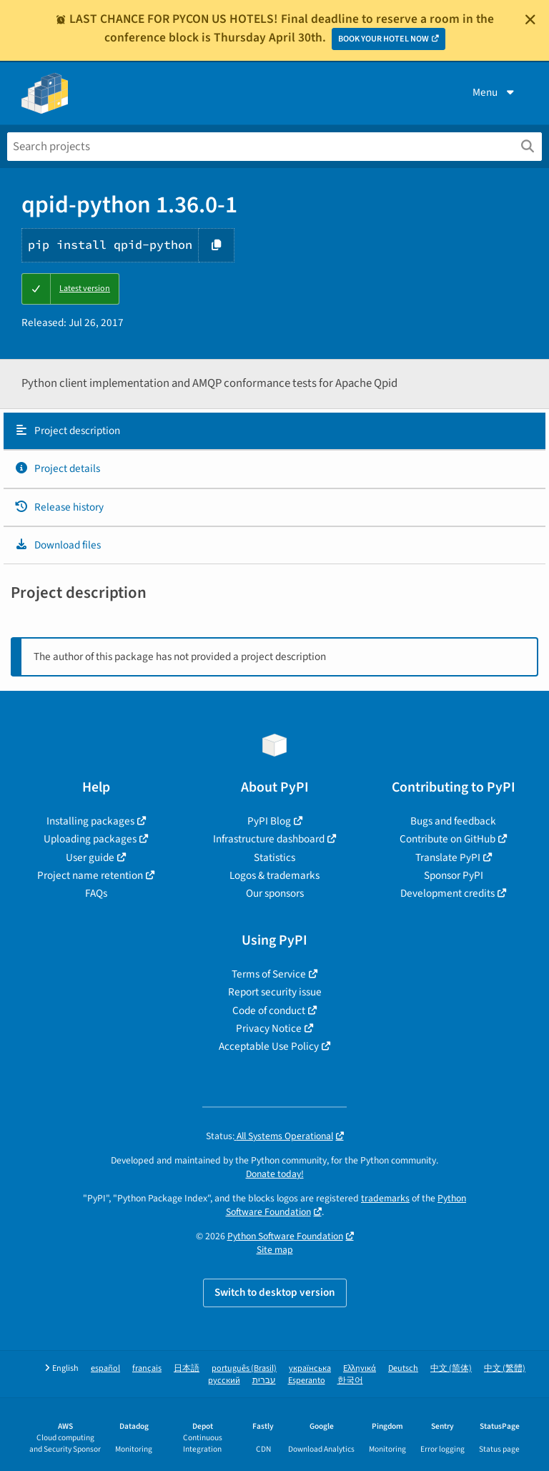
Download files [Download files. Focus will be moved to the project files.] (57, 545)
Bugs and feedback (453, 821)
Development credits (447, 893)
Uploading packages (90, 839)
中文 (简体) (451, 1368)
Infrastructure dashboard (269, 839)
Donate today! (275, 1174)
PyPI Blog (269, 821)
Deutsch (403, 1368)
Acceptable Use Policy (269, 1046)
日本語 (186, 1368)
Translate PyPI (447, 857)
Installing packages (90, 821)
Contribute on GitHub (447, 839)
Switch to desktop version (274, 1292)
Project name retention (90, 875)
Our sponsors (275, 893)
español (105, 1368)
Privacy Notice (269, 1028)
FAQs (96, 893)
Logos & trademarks (274, 875)
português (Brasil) (244, 1368)
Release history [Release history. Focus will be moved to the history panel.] (59, 507)
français (147, 1368)
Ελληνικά (359, 1368)
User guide (90, 857)
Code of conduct (268, 1010)
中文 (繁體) (504, 1368)
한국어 (350, 1380)
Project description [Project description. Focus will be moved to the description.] (67, 430)
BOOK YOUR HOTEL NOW (383, 39)
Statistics (274, 857)
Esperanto (306, 1380)
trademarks (385, 1198)
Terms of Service (269, 974)
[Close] (530, 19)
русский (224, 1380)
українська (310, 1368)
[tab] (274, 431)
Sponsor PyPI (453, 875)
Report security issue (275, 992)
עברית (264, 1380)
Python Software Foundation (285, 1236)
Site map (275, 1249)
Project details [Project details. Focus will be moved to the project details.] (57, 468)
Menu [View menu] (495, 92)
